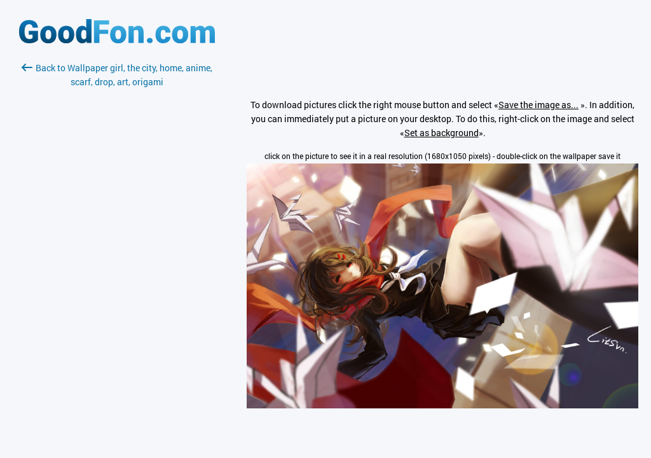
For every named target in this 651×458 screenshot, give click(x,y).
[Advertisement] (117, 240)
